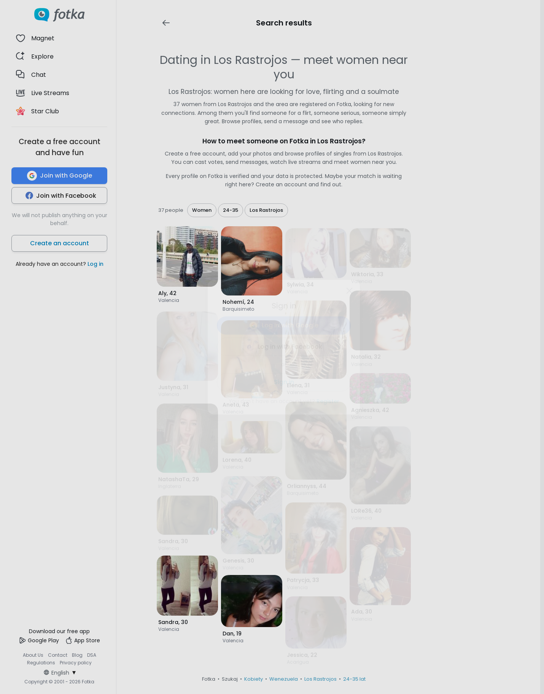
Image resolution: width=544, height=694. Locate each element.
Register (328, 401)
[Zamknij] (349, 290)
